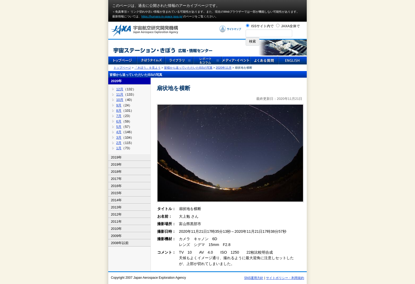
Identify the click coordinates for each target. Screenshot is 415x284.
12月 (119, 89)
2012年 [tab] (116, 214)
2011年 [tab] (116, 222)
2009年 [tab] (116, 236)
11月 (119, 94)
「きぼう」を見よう (147, 67)
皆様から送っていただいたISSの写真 (188, 67)
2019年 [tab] (116, 157)
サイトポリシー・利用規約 (285, 278)
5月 (118, 127)
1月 (118, 148)
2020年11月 (223, 67)
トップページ (122, 67)
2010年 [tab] (116, 229)
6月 (118, 121)
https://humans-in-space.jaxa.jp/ (161, 16)
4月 (118, 132)
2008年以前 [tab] (120, 243)
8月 (118, 111)
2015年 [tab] (116, 193)
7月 (118, 116)
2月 (118, 143)
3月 (118, 137)
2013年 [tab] (116, 207)
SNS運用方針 (254, 278)
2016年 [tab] (116, 186)
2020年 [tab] (116, 81)
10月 (119, 100)
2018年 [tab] (116, 172)
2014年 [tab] (116, 200)
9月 (118, 105)
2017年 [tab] (116, 179)
